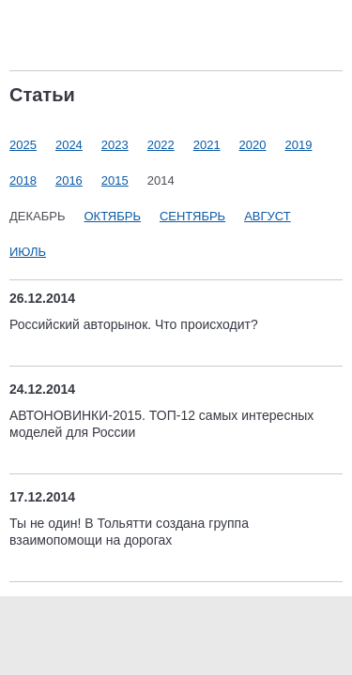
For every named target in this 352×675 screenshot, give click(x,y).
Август (267, 216)
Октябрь (112, 216)
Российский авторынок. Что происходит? (133, 324)
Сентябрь (192, 216)
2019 (299, 145)
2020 (253, 145)
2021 (207, 145)
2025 (23, 145)
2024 (69, 145)
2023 (115, 145)
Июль (27, 252)
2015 (115, 180)
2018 (23, 180)
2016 (69, 180)
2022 (161, 145)
